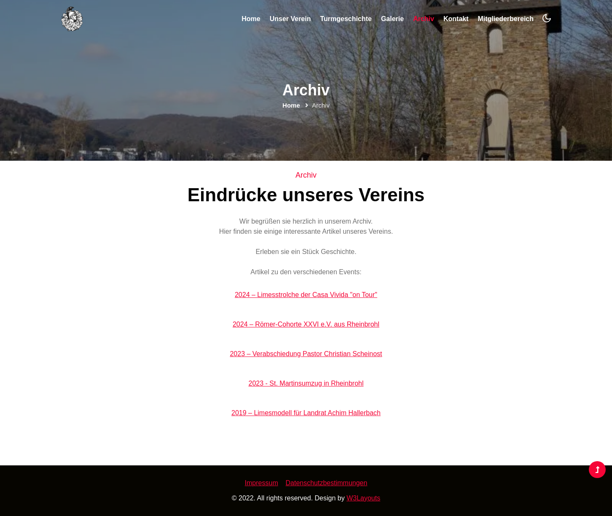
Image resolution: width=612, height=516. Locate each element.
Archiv (423, 18)
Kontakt (456, 18)
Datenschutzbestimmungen (327, 482)
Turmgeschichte (345, 18)
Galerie (392, 18)
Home (251, 18)
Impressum (261, 482)
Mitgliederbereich (506, 18)
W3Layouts (363, 498)
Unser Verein (290, 18)
